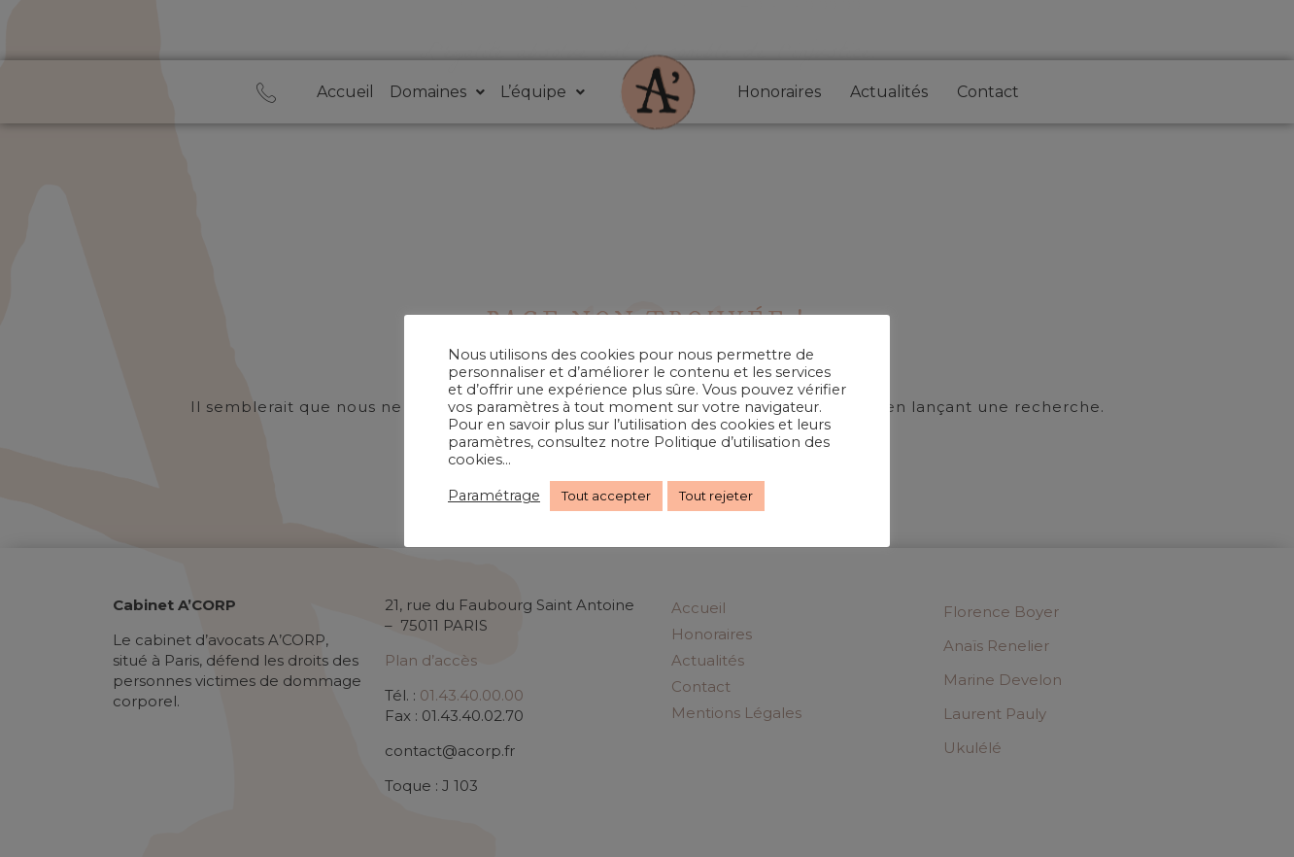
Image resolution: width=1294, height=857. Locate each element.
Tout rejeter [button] (716, 495)
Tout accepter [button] (606, 495)
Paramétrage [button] (494, 495)
